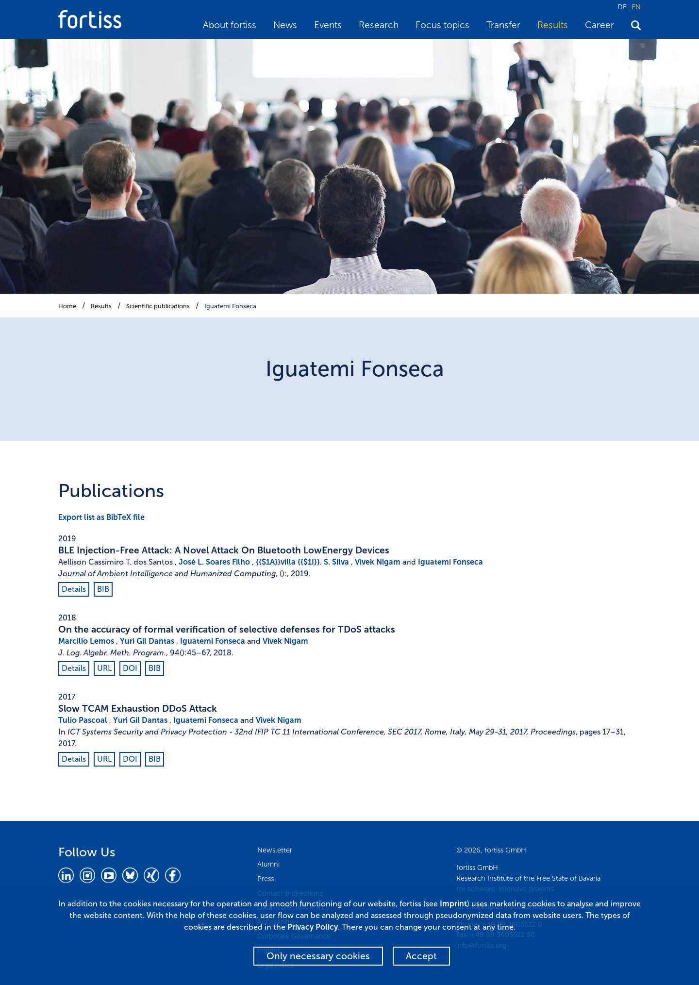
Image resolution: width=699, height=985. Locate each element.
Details (74, 589)
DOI (130, 668)
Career (599, 25)
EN (636, 6)
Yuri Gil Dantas (147, 641)
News (285, 25)
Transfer (503, 25)
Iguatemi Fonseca (230, 306)
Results (552, 25)
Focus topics (442, 25)
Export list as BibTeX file (101, 517)
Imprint (453, 903)
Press (265, 878)
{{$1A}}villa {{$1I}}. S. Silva (302, 562)
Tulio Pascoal (82, 720)
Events (328, 25)
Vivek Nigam (377, 562)
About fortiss (229, 25)
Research (379, 25)
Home (67, 306)
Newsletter (274, 850)
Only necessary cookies (318, 956)
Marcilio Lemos (86, 641)
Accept (421, 956)
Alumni (268, 864)
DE (622, 6)
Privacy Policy (312, 927)
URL (104, 668)
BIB (103, 589)
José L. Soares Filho (214, 562)
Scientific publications (158, 306)
